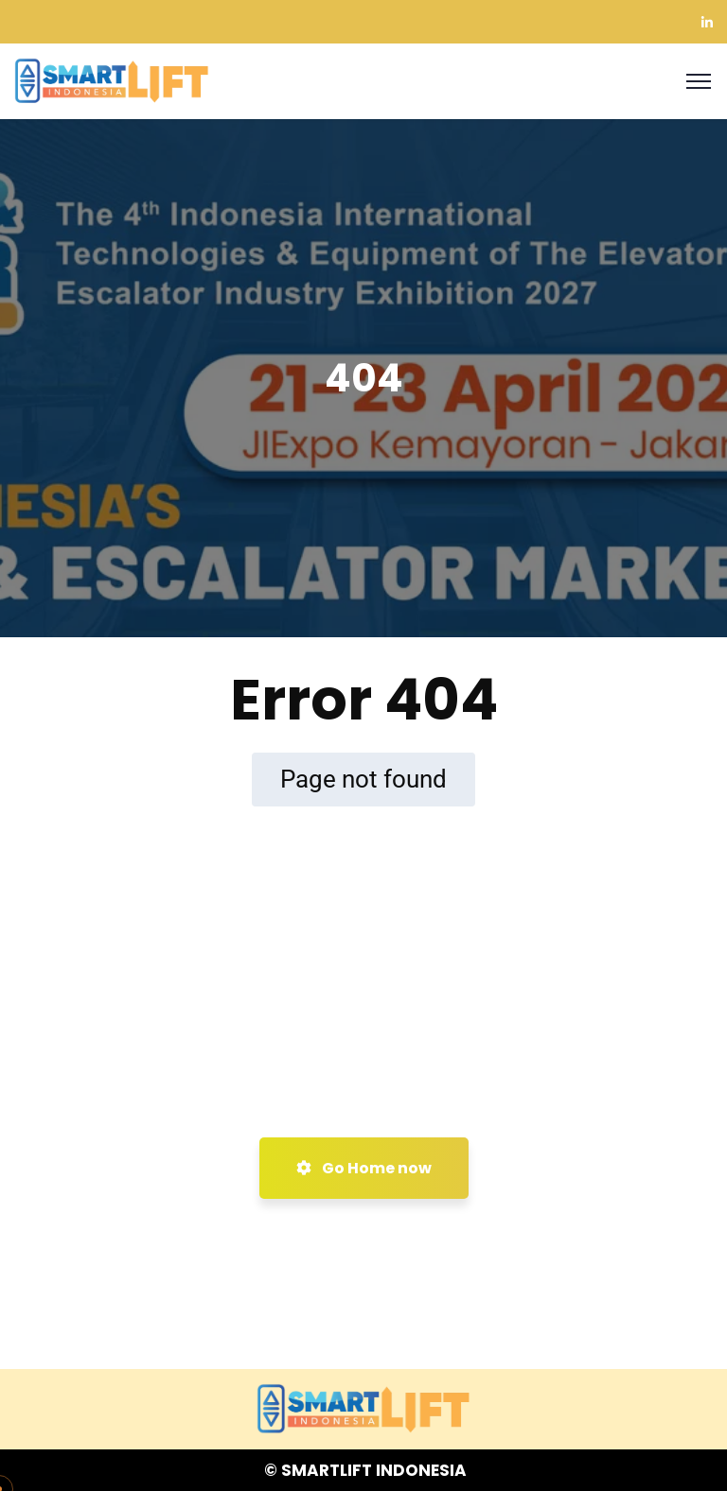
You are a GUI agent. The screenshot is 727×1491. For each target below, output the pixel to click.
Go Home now (364, 1168)
